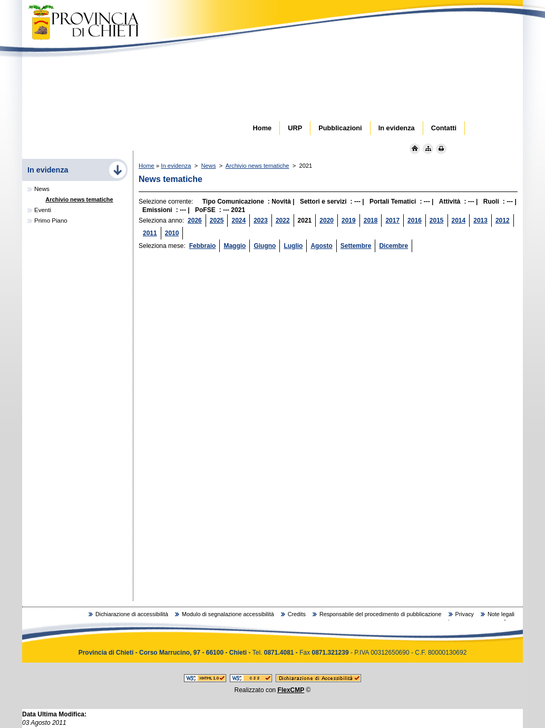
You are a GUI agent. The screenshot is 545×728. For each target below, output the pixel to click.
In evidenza (176, 165)
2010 (172, 233)
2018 (371, 220)
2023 (261, 220)
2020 (326, 220)
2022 (283, 220)
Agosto (321, 246)
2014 (459, 220)
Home (146, 165)
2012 (502, 220)
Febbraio (202, 246)
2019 (349, 220)
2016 (414, 220)
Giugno (265, 246)
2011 (150, 233)
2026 (195, 220)
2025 (217, 220)
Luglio (293, 246)
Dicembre (393, 246)
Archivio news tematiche (257, 165)
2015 (437, 220)
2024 (238, 220)
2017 (392, 220)
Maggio (234, 246)
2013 (480, 220)
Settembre (356, 246)
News (208, 165)
